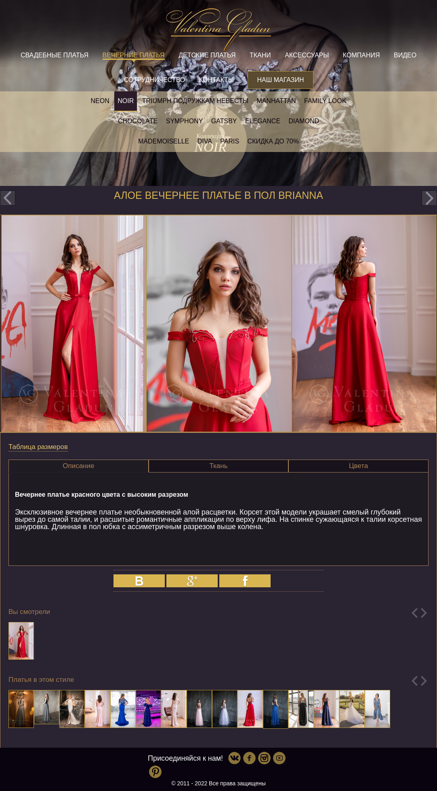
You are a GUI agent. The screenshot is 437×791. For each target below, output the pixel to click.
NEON (100, 100)
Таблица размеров (38, 447)
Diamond (304, 121)
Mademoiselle (163, 141)
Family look (325, 100)
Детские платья (207, 55)
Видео (405, 55)
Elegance (262, 121)
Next (424, 613)
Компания (361, 55)
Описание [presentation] (78, 466)
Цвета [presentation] (358, 466)
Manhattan (276, 100)
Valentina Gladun (218, 30)
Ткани (260, 55)
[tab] (78, 466)
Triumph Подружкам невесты (195, 100)
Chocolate (138, 121)
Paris (229, 141)
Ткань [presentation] (218, 466)
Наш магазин (280, 79)
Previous (415, 613)
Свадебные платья (54, 55)
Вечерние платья (134, 55)
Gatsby (224, 121)
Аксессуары (307, 55)
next (429, 198)
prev (7, 198)
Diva (204, 141)
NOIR (126, 100)
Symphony (184, 121)
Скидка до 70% (273, 141)
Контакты (216, 79)
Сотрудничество (154, 79)
